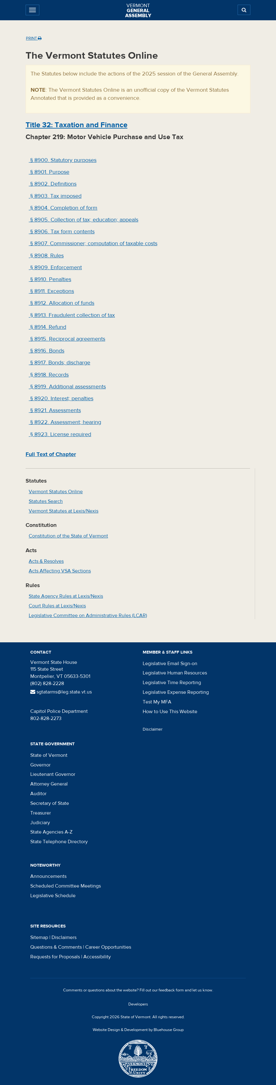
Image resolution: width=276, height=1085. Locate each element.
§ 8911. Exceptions (51, 291)
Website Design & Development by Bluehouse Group (138, 1029)
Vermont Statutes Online (56, 492)
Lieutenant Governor (52, 774)
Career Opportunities (108, 947)
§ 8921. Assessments (55, 410)
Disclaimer (153, 729)
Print (34, 38)
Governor (40, 765)
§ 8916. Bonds (46, 350)
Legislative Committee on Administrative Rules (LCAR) (88, 615)
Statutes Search (46, 501)
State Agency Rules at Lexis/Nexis (66, 596)
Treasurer (40, 813)
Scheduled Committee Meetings (65, 886)
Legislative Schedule (53, 896)
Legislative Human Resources (175, 673)
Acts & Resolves (46, 561)
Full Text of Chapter (51, 454)
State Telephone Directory (59, 842)
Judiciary (40, 823)
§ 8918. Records (49, 374)
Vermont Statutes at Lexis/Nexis (63, 511)
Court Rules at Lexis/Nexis (57, 606)
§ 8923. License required (60, 434)
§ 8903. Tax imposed (55, 196)
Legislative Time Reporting (172, 682)
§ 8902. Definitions (52, 183)
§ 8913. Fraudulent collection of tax (72, 315)
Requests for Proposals (55, 957)
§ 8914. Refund (47, 327)
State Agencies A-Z (51, 832)
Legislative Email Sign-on (170, 663)
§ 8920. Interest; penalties (61, 398)
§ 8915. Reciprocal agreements (67, 339)
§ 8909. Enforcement (55, 267)
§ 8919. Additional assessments (67, 386)
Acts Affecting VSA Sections (60, 571)
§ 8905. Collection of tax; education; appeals (83, 219)
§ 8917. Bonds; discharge (59, 362)
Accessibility (97, 957)
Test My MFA (157, 702)
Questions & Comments (56, 947)
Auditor (38, 794)
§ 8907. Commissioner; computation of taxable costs (93, 243)
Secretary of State (49, 803)
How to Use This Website (170, 711)
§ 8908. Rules (46, 255)
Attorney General (49, 784)
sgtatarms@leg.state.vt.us (61, 692)
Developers (138, 1004)
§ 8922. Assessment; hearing (65, 422)
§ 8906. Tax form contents (62, 231)
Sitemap (39, 937)
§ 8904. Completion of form (63, 208)
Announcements (48, 876)
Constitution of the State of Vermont (68, 536)
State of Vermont (48, 755)
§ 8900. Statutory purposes (62, 160)
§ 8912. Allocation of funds (61, 303)
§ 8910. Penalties (50, 279)
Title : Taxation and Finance (76, 125)
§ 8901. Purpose (49, 172)
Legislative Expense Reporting (176, 692)
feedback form (171, 990)
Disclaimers (64, 937)
